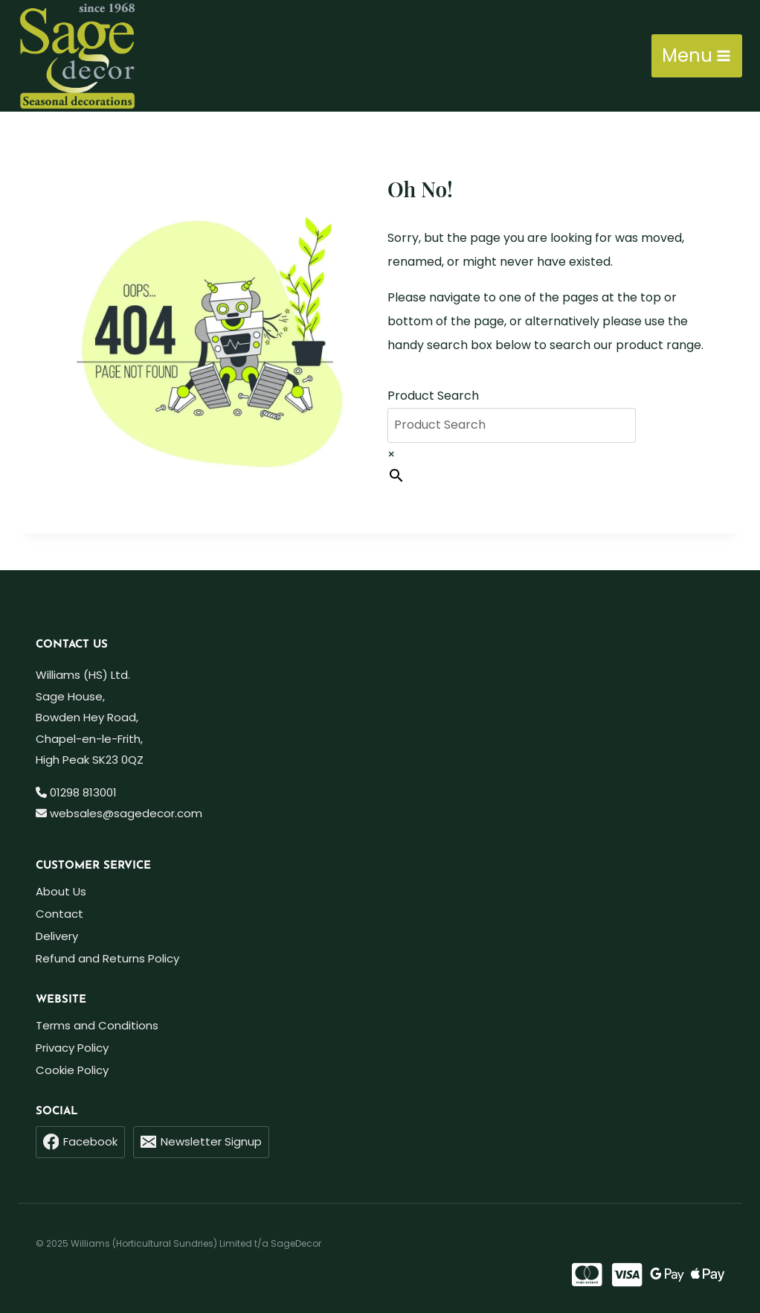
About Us (61, 891)
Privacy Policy (72, 1047)
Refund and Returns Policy (107, 958)
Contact (59, 913)
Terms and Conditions (97, 1025)
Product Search (433, 395)
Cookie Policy (72, 1070)
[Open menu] (696, 55)
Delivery (57, 936)
